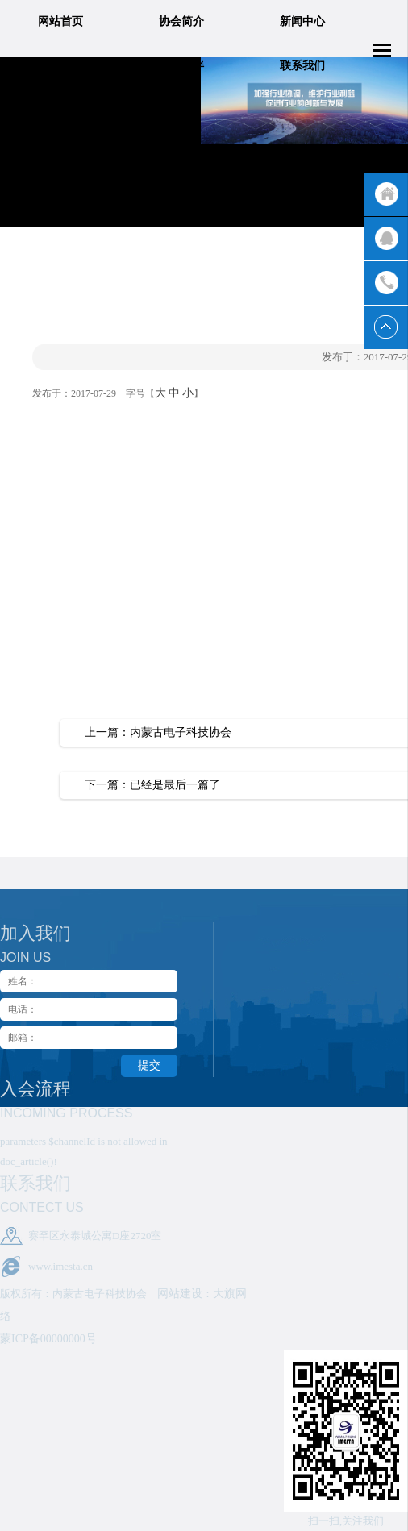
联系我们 (302, 66)
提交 (149, 1065)
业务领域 (60, 66)
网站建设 (179, 1294)
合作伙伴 (181, 66)
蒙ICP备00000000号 (48, 1339)
